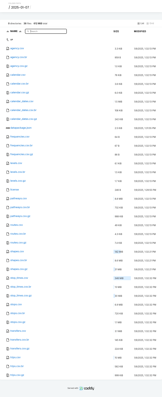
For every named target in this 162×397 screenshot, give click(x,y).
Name (16, 31)
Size (116, 31)
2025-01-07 (20, 7)
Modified (140, 31)
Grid (150, 23)
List (140, 23)
